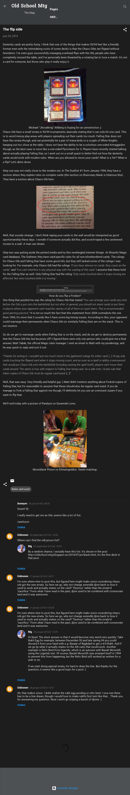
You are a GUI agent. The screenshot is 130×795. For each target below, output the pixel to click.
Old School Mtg (29, 6)
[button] (125, 43)
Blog (19, 29)
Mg (30, 559)
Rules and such (21, 501)
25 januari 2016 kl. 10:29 (45, 644)
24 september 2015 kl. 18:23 (44, 547)
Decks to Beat (104, 29)
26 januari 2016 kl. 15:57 (42, 700)
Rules (61, 29)
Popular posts (40, 29)
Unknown (22, 547)
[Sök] (125, 7)
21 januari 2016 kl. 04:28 (42, 620)
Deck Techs (80, 29)
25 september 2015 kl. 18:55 (47, 559)
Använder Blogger (65, 788)
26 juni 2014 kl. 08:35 (39, 516)
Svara (21, 540)
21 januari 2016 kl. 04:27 (42, 589)
